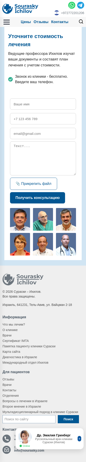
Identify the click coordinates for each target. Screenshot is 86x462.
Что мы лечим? (14, 324)
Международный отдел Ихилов (25, 362)
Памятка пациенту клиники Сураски (29, 346)
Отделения (11, 395)
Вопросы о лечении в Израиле (25, 401)
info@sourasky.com (29, 450)
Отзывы (41, 23)
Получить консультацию (37, 198)
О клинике (10, 330)
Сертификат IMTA (16, 341)
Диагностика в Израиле (20, 357)
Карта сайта (11, 351)
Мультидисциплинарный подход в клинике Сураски (40, 412)
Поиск (68, 419)
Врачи (7, 335)
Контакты (59, 23)
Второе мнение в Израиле (22, 406)
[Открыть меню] (6, 23)
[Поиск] (81, 23)
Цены (26, 23)
